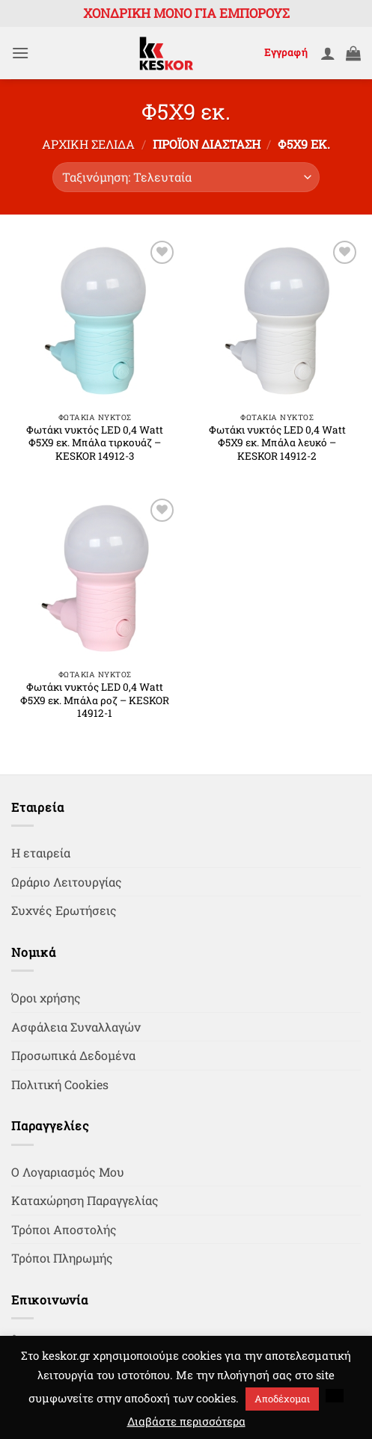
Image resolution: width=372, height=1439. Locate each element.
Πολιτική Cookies (60, 1084)
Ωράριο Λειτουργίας (66, 882)
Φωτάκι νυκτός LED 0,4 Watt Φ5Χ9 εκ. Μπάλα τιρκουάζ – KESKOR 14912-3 (94, 443)
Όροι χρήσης (46, 997)
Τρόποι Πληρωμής (62, 1258)
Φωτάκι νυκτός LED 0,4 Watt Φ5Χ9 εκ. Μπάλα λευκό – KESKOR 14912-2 (277, 443)
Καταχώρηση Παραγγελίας (85, 1200)
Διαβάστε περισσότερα (186, 1421)
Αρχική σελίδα (88, 144)
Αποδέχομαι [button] (282, 1398)
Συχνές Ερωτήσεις (64, 910)
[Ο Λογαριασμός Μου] (327, 53)
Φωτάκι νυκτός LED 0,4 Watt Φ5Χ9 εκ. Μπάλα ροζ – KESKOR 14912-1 (94, 700)
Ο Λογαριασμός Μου (67, 1172)
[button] (20, 52)
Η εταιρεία (40, 852)
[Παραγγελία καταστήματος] (185, 177)
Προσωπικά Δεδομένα (73, 1055)
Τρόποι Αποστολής (64, 1229)
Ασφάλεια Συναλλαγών (76, 1027)
